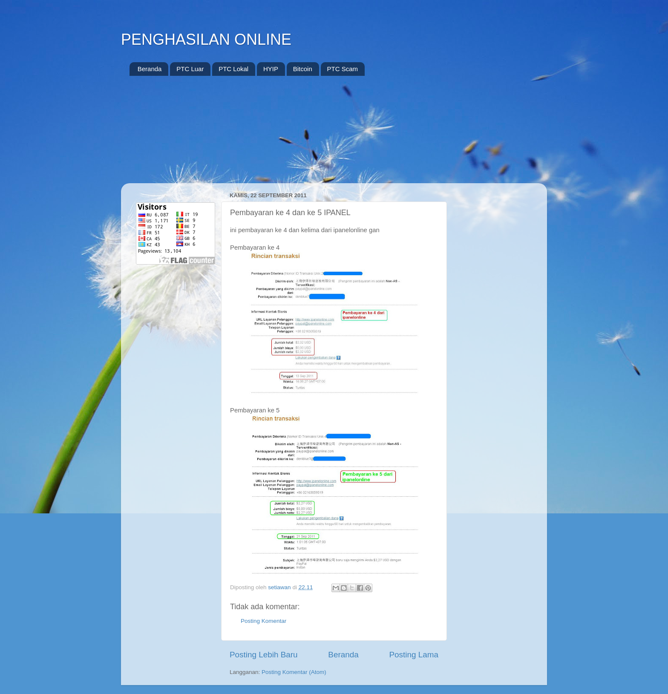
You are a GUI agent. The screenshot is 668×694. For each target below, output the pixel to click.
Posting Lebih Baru (264, 654)
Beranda (150, 68)
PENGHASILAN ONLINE (206, 39)
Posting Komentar (263, 621)
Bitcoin (302, 68)
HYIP (270, 68)
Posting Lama (413, 654)
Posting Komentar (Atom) (294, 672)
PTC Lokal (233, 68)
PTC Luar (190, 68)
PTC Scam (342, 68)
